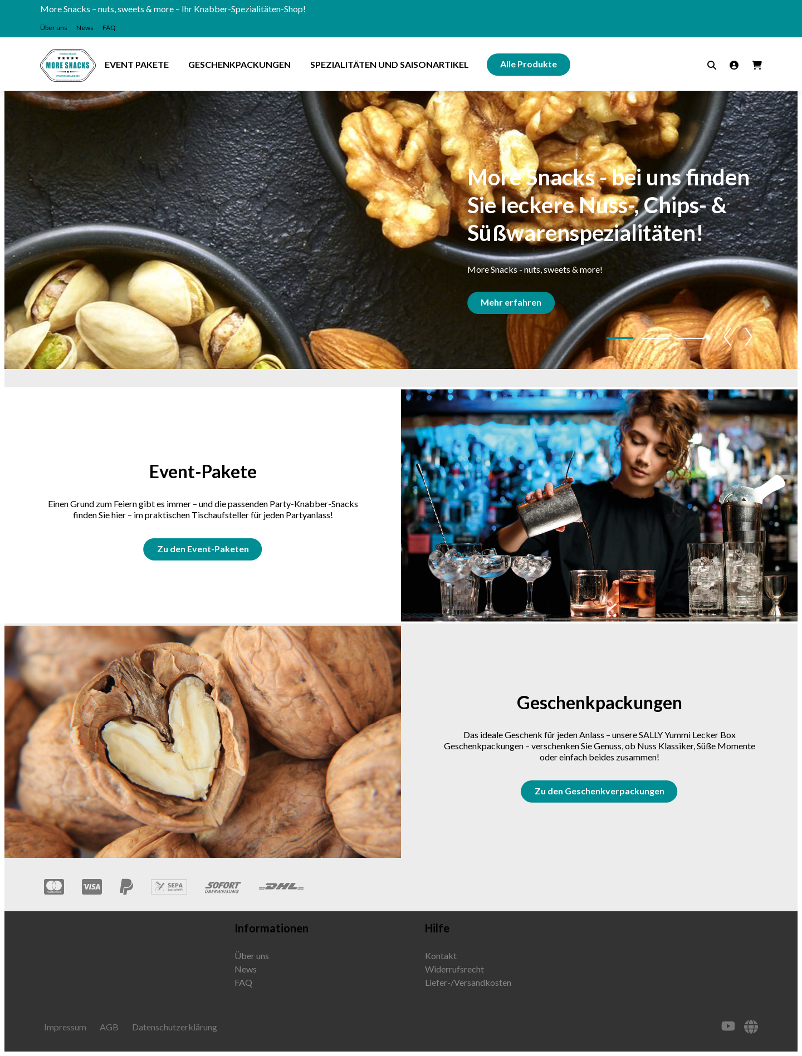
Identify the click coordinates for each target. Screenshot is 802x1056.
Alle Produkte (528, 63)
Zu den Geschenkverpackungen (599, 790)
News (85, 27)
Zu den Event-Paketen (203, 548)
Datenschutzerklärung (174, 1026)
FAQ (109, 27)
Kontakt (441, 955)
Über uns (53, 27)
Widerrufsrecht (454, 969)
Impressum (65, 1026)
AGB (109, 1026)
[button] (620, 338)
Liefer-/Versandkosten (468, 982)
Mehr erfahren (513, 302)
